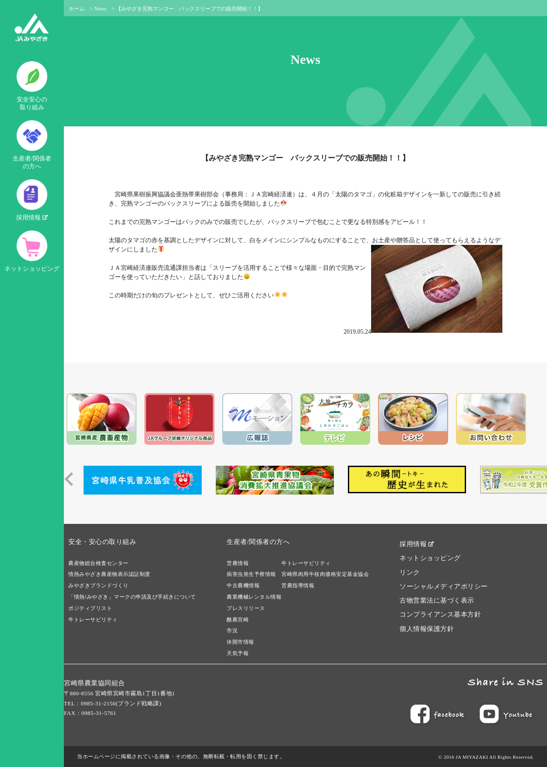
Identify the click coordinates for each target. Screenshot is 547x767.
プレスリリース (246, 608)
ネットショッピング (32, 251)
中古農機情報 (243, 585)
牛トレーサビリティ (93, 620)
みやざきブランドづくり (98, 585)
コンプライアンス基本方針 (440, 614)
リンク (410, 572)
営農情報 (238, 563)
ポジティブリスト (90, 608)
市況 (232, 631)
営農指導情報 (297, 585)
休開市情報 (240, 642)
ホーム (76, 9)
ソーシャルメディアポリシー (444, 586)
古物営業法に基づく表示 (437, 600)
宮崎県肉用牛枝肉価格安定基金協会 (325, 574)
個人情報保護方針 (427, 628)
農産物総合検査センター (98, 563)
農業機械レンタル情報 (254, 597)
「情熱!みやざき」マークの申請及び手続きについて (132, 597)
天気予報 (238, 653)
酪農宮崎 (238, 620)
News (100, 9)
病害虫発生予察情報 (251, 574)
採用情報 (32, 200)
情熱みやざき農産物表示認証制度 (109, 574)
